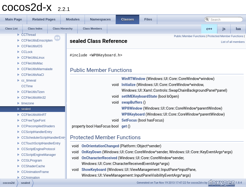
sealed (25, 109)
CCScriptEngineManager (38, 155)
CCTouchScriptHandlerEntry (40, 143)
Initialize (129, 85)
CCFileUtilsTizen (33, 92)
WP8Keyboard (133, 114)
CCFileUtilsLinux (33, 57)
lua (238, 29)
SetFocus (129, 120)
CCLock (27, 52)
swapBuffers (132, 102)
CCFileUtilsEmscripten (37, 40)
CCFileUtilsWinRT (33, 115)
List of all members (233, 42)
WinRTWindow (133, 79)
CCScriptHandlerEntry (36, 132)
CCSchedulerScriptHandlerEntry (43, 137)
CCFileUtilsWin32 (33, 97)
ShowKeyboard (93, 170)
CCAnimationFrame (35, 172)
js (224, 29)
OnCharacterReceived (99, 158)
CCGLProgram (31, 160)
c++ (209, 29)
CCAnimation (30, 177)
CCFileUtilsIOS (31, 46)
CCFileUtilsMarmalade (37, 69)
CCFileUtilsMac (32, 63)
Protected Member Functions (225, 36)
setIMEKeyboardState (139, 96)
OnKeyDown (91, 152)
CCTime (27, 86)
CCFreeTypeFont (33, 120)
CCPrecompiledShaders (38, 126)
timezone (27, 103)
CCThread (28, 35)
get (124, 126)
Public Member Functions (189, 36)
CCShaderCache (33, 166)
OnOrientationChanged (100, 146)
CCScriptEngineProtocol (38, 149)
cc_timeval (28, 80)
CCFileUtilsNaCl (32, 75)
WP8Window (132, 108)
